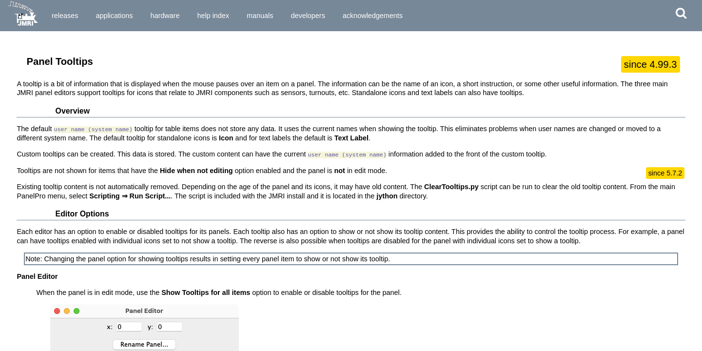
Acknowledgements (373, 16)
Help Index (213, 16)
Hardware (164, 16)
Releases (65, 16)
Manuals (260, 16)
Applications (114, 16)
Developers (308, 16)
